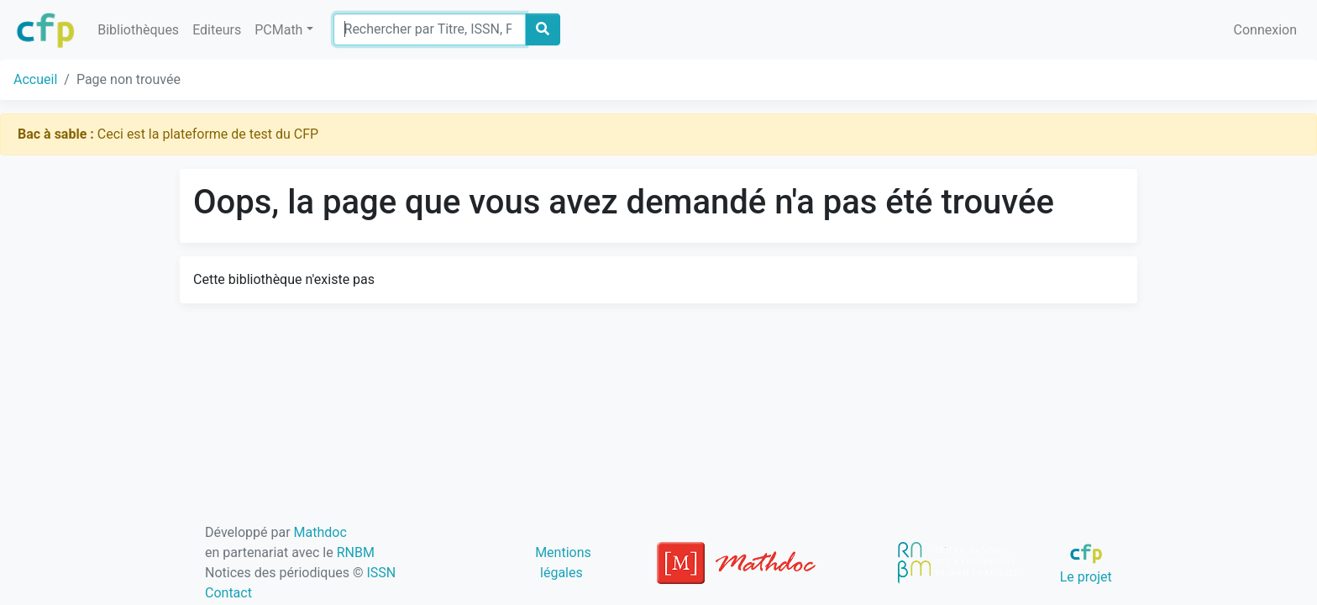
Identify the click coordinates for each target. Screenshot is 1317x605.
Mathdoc (320, 532)
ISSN (381, 573)
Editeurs (216, 30)
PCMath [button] (278, 30)
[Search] (429, 29)
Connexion (1265, 30)
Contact (228, 593)
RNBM (356, 552)
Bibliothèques (138, 30)
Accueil (35, 79)
